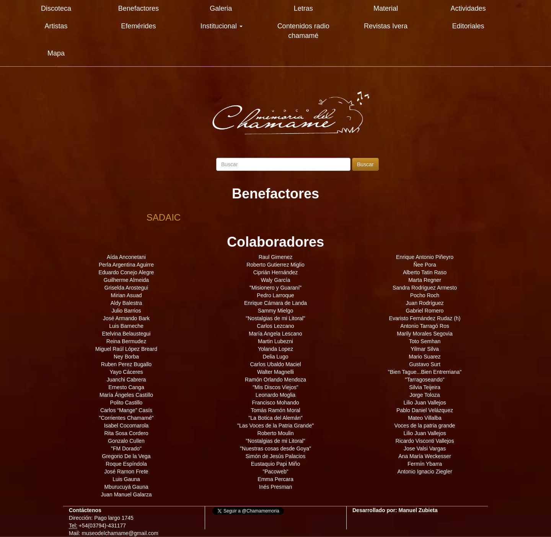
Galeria (221, 8)
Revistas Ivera (386, 26)
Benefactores (138, 8)
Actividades (468, 8)
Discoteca (56, 8)
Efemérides (138, 26)
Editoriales (468, 26)
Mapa (56, 53)
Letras (303, 8)
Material (385, 8)
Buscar (365, 164)
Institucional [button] (222, 26)
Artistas (55, 26)
